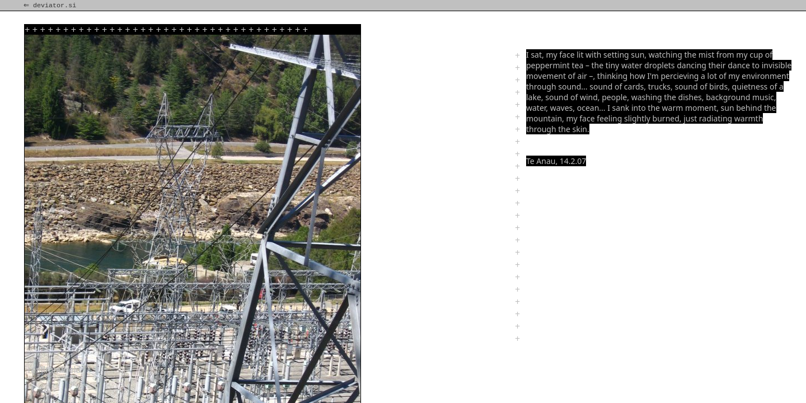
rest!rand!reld (54, 369)
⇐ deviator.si (51, 5)
